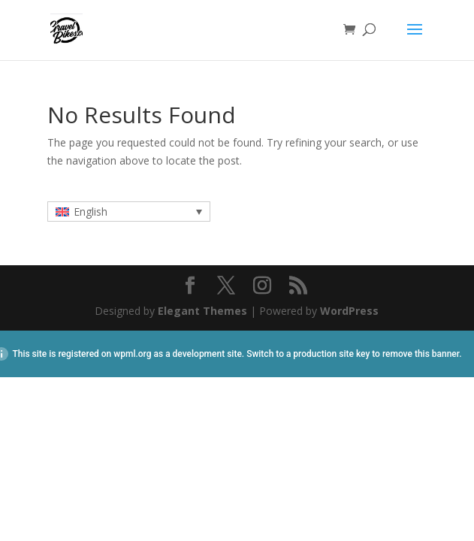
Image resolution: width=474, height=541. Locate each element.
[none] (128, 211)
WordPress (349, 311)
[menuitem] (128, 211)
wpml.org (132, 354)
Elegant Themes (202, 311)
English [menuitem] (90, 211)
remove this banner (420, 354)
